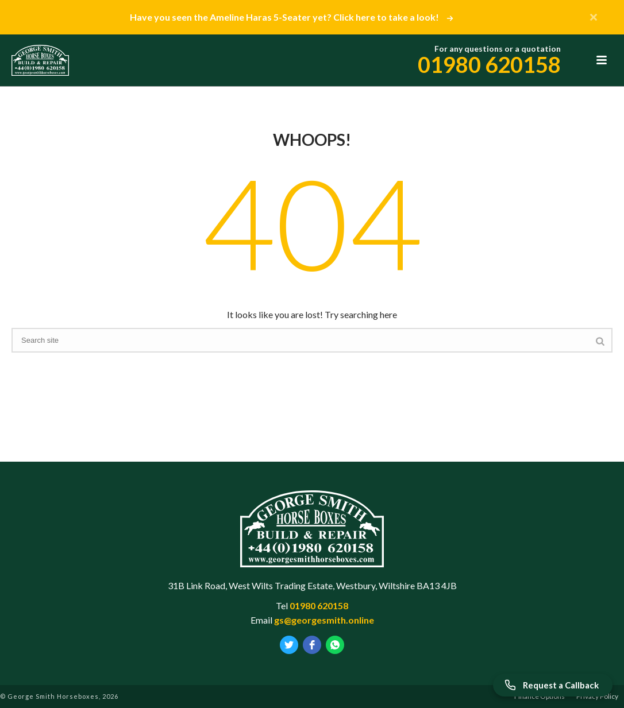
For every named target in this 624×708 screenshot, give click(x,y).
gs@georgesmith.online (324, 619)
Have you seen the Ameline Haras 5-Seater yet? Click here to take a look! (290, 16)
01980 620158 (489, 64)
